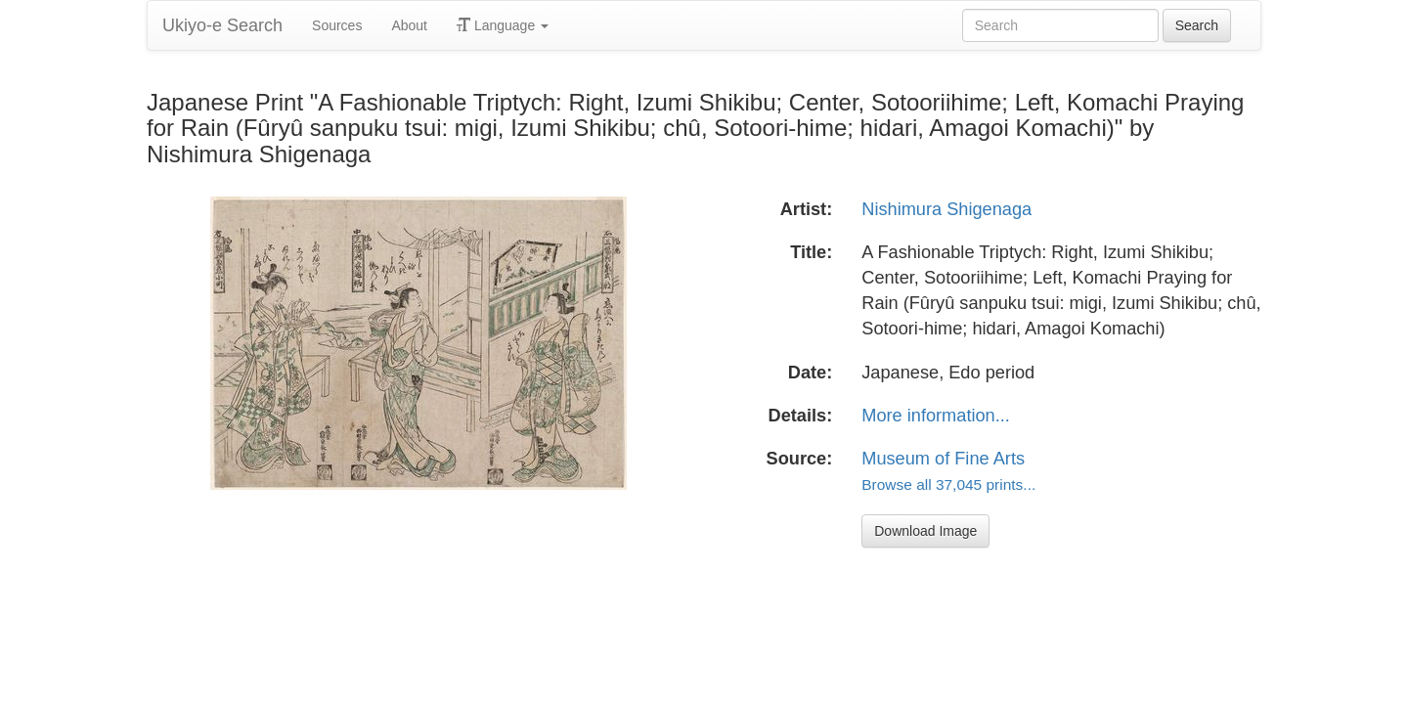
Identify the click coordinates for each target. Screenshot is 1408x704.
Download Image (925, 531)
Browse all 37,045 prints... (948, 484)
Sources (337, 25)
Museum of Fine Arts (943, 458)
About (409, 25)
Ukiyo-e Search (222, 25)
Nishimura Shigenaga (946, 209)
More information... (935, 415)
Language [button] (503, 25)
